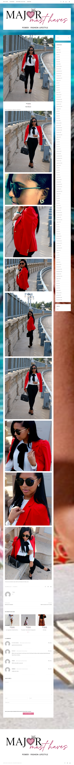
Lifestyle (13, 628)
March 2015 (58, 148)
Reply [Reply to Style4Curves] (50, 642)
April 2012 (58, 231)
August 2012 (58, 222)
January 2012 (58, 238)
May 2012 (58, 229)
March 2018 (58, 64)
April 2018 (58, 61)
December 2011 (59, 240)
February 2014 (58, 179)
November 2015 (59, 130)
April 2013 (58, 203)
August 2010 (58, 278)
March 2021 (58, 49)
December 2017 (59, 71)
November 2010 (59, 271)
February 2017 (58, 94)
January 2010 (58, 295)
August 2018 (58, 52)
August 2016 (58, 108)
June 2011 (58, 255)
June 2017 (58, 85)
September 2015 (59, 134)
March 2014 (58, 177)
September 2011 (59, 247)
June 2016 (58, 113)
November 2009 (59, 299)
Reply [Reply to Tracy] (50, 660)
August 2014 (58, 165)
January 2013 (58, 210)
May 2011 (58, 257)
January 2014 (58, 181)
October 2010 (58, 273)
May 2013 (58, 200)
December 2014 (59, 155)
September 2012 (59, 219)
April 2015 (58, 146)
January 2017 (58, 97)
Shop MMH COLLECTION (20, 1)
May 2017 (58, 87)
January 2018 (58, 68)
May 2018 (58, 59)
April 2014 (58, 174)
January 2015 (58, 153)
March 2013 (58, 205)
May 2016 (58, 115)
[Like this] (28, 103)
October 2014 (58, 160)
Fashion (29, 104)
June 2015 (58, 141)
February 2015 (58, 151)
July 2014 (57, 167)
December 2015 (59, 127)
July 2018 (57, 54)
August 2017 (58, 80)
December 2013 (59, 184)
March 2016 (58, 120)
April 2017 (58, 89)
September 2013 (59, 191)
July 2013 (57, 196)
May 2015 (58, 144)
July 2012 (57, 224)
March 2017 (58, 92)
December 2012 (59, 212)
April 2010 (58, 288)
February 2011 (58, 264)
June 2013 (58, 198)
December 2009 (59, 297)
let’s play (44, 629)
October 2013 (58, 189)
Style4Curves (15, 642)
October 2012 (58, 217)
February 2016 (58, 122)
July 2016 (57, 111)
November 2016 (59, 101)
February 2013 (58, 207)
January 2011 (58, 266)
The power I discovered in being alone (28, 629)
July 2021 (57, 47)
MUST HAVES (5, 1)
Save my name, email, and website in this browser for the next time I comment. (18, 711)
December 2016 (59, 99)
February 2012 (58, 236)
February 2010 (58, 292)
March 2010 (58, 290)
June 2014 (58, 170)
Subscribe (29, 1)
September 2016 (59, 106)
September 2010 (59, 276)
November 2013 (59, 186)
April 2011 (58, 259)
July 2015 (57, 139)
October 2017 (58, 75)
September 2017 (59, 78)
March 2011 (58, 262)
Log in (57, 308)
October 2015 (58, 132)
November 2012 (59, 214)
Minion (13, 650)
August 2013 (58, 193)
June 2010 (58, 283)
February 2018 (58, 66)
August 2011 (58, 250)
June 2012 (58, 226)
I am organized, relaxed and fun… (12, 629)
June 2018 (58, 56)
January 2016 (58, 125)
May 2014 (58, 172)
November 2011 (59, 243)
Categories (12, 1)
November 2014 (59, 158)
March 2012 (58, 233)
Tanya (13, 592)
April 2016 (58, 118)
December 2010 (59, 269)
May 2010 (58, 285)
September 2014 (59, 163)
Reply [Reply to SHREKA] (50, 668)
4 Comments (15, 586)
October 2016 (58, 104)
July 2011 (57, 252)
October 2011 (58, 245)
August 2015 (58, 137)
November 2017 (59, 73)
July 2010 (57, 280)
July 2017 (57, 82)
